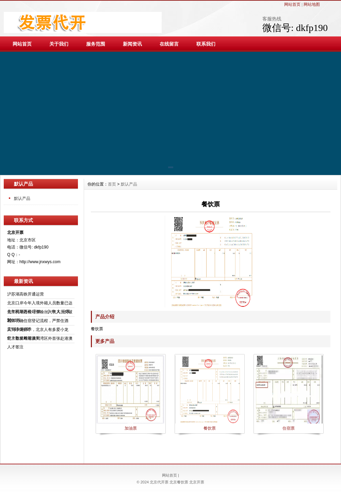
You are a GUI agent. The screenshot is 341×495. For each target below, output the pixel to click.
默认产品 (22, 198)
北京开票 (196, 482)
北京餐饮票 (178, 482)
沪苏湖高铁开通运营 (25, 294)
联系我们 (205, 44)
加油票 (131, 428)
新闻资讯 (132, 44)
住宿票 (288, 428)
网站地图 (312, 4)
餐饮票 (210, 428)
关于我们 (58, 44)
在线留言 (169, 44)
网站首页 (292, 4)
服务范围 (95, 44)
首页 (112, 184)
